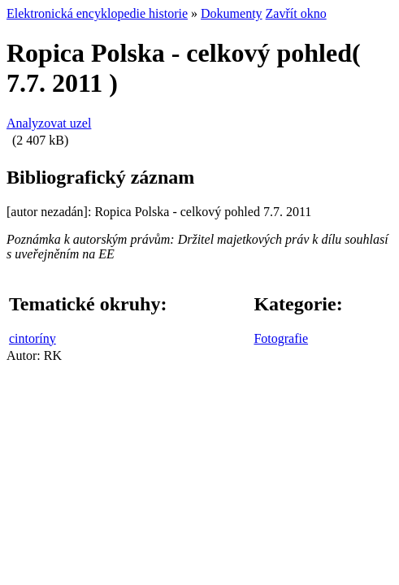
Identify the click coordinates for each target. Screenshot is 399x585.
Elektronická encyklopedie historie (97, 13)
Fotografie (281, 338)
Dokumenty (231, 13)
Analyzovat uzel (49, 123)
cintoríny (32, 338)
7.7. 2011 (54, 83)
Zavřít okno (296, 13)
